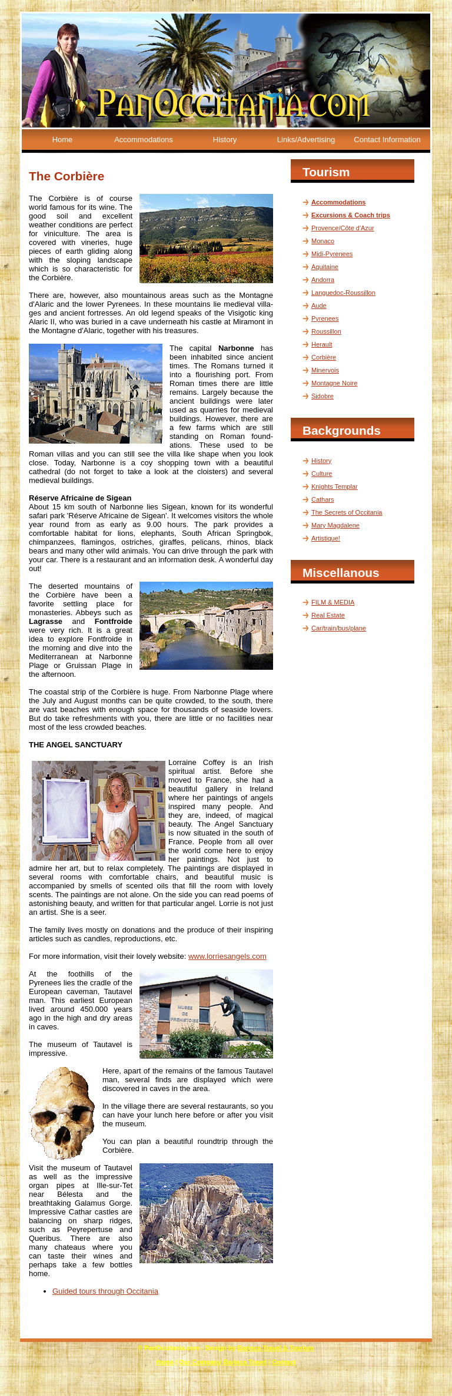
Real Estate (328, 615)
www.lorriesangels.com (227, 956)
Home (62, 139)
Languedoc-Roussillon (343, 292)
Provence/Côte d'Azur (342, 227)
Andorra (322, 279)
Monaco (322, 240)
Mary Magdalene (335, 525)
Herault (321, 344)
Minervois (325, 370)
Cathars (322, 499)
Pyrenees (324, 318)
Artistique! (325, 538)
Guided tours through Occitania (105, 1291)
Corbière (323, 357)
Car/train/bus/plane (338, 628)
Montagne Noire (334, 383)
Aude (319, 305)
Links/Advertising (306, 139)
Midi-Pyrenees (332, 253)
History (225, 139)
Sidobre (322, 396)
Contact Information (387, 139)
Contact (283, 1361)
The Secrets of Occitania (346, 512)
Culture (321, 473)
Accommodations (143, 139)
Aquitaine (324, 266)
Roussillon (326, 331)
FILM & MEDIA (332, 602)
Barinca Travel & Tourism (276, 1347)
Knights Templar (334, 486)
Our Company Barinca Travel (223, 1361)
